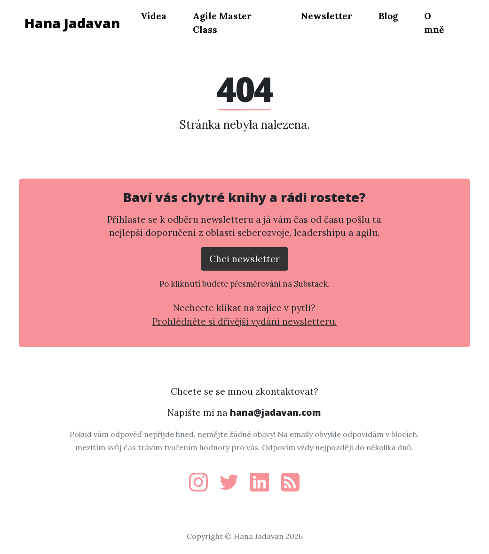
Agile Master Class (222, 22)
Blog (388, 16)
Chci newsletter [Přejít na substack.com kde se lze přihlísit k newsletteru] (244, 259)
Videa (153, 16)
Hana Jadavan (72, 23)
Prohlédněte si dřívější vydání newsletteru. (244, 321)
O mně (434, 22)
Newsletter (326, 16)
